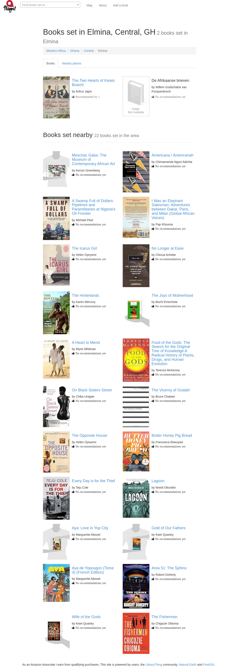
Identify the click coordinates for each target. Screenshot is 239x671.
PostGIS (208, 664)
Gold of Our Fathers (169, 528)
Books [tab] (50, 63)
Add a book (120, 5)
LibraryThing (153, 664)
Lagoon (158, 481)
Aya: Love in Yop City (90, 528)
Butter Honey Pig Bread (172, 435)
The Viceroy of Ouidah (171, 390)
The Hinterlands (85, 295)
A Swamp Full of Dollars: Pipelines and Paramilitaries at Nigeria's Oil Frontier (93, 207)
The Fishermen (164, 617)
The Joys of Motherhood (172, 295)
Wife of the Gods (86, 617)
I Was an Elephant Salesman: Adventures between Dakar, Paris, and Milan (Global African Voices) (173, 209)
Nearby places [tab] (71, 63)
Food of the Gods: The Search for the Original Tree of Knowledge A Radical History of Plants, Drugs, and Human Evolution (173, 353)
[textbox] (50, 5)
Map (89, 5)
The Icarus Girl (84, 248)
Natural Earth (187, 664)
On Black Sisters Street (92, 390)
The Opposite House (89, 435)
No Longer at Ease (168, 248)
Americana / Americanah (172, 155)
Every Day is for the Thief (93, 481)
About (103, 5)
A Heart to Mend (86, 342)
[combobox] (50, 5)
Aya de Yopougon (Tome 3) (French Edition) (93, 570)
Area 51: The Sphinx (169, 568)
